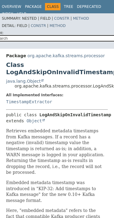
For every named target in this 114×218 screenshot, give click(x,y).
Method (81, 18)
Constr (61, 18)
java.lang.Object (23, 81)
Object (34, 120)
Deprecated (89, 7)
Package (33, 7)
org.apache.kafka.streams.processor (66, 55)
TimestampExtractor (29, 101)
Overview (11, 7)
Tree (68, 7)
